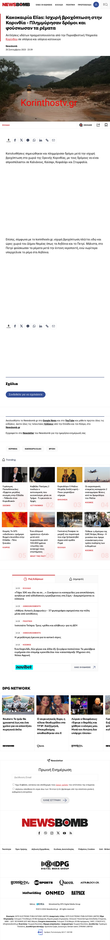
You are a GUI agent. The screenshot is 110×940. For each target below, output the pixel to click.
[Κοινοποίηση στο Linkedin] (41, 140)
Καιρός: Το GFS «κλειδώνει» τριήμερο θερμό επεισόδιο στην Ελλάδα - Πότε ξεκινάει (13, 537)
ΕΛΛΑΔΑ (59, 5)
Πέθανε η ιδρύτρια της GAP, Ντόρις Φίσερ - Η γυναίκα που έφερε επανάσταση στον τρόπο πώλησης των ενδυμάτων (96, 538)
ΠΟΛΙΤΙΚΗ (70, 5)
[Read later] (106, 125)
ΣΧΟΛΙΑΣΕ (85, 125)
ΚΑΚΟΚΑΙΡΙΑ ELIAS (33, 449)
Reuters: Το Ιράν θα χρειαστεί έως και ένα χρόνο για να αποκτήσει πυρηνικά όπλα (17, 724)
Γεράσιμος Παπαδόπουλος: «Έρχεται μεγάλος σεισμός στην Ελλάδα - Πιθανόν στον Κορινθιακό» (13, 493)
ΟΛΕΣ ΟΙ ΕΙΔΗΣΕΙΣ (44, 5)
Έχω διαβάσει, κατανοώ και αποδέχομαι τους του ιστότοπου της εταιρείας (55, 785)
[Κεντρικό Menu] (105, 4)
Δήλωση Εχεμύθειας (40, 849)
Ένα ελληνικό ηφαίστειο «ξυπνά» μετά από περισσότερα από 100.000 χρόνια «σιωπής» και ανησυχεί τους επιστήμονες (39, 541)
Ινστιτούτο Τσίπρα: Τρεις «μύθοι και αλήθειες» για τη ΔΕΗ (46, 625)
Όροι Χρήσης (21, 849)
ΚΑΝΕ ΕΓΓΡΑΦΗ (55, 800)
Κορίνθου (12, 39)
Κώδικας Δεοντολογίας (64, 849)
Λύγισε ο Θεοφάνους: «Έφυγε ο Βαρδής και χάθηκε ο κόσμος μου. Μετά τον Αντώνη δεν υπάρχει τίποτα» (84, 726)
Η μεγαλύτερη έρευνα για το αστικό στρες (38, 637)
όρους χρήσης (62, 785)
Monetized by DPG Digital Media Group (64, 904)
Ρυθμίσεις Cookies (86, 849)
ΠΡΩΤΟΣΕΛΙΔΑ (84, 5)
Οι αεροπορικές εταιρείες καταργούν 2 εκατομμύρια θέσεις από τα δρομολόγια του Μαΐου (96, 492)
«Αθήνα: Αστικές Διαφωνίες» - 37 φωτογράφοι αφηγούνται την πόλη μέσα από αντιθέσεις (52, 612)
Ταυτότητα (6, 849)
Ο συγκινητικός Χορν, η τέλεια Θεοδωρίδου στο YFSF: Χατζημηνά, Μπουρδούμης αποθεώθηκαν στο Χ (51, 726)
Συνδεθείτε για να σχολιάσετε (25, 394)
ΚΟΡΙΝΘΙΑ (13, 449)
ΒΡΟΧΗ (52, 449)
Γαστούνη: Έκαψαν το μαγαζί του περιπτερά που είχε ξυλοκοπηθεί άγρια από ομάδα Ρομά (68, 537)
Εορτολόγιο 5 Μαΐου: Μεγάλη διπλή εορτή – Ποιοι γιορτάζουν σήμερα (68, 491)
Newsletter (28, 433)
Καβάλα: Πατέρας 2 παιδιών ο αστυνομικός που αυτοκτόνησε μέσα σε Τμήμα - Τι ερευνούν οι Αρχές (41, 493)
